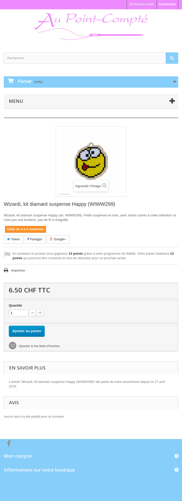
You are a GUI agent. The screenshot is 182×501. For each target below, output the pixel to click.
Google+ (58, 239)
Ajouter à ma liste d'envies (39, 346)
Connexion (167, 4)
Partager (34, 239)
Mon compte (18, 456)
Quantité (15, 305)
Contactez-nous (141, 4)
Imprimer (18, 270)
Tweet (13, 239)
